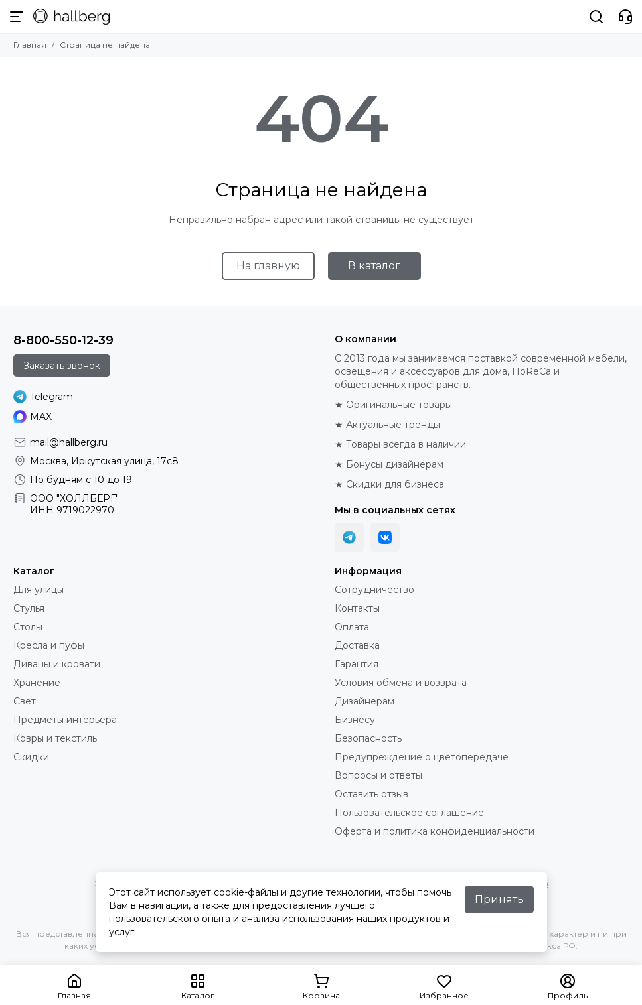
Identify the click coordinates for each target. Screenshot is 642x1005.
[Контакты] (625, 16)
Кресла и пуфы (48, 645)
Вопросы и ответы (378, 775)
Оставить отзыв (371, 794)
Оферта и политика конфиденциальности (434, 831)
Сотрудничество (374, 590)
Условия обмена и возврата (401, 683)
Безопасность (368, 738)
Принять (499, 899)
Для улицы (38, 590)
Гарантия (356, 664)
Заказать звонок (61, 365)
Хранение (36, 683)
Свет (24, 701)
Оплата (352, 627)
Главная (29, 45)
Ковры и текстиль (55, 738)
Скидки (31, 757)
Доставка (357, 645)
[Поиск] (596, 16)
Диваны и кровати (56, 664)
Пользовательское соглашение (409, 813)
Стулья (28, 608)
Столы (27, 627)
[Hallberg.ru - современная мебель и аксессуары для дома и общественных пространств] (71, 17)
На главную (268, 265)
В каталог (374, 265)
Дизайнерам (364, 701)
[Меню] (16, 16)
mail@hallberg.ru (69, 442)
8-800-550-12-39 (63, 340)
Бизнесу (355, 720)
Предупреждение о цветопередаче (422, 757)
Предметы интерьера (65, 720)
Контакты (357, 608)
